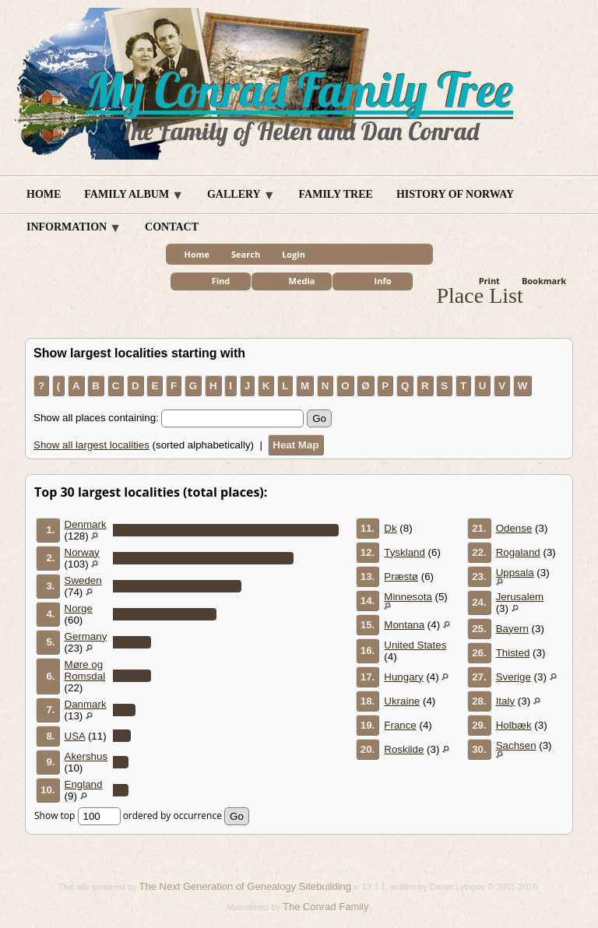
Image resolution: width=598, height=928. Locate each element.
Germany (86, 636)
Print (489, 280)
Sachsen (516, 745)
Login (293, 254)
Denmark (86, 524)
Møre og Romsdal (85, 670)
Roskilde (404, 749)
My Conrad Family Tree (299, 90)
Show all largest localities (91, 445)
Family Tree (336, 194)
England (84, 784)
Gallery (234, 194)
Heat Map (295, 445)
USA (75, 736)
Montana (404, 625)
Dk (390, 528)
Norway (82, 552)
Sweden (83, 580)
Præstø (401, 576)
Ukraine (402, 701)
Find (221, 280)
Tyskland (404, 552)
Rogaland (518, 552)
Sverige (513, 677)
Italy (505, 701)
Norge (79, 608)
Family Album (126, 194)
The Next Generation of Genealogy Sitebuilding (245, 886)
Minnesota (408, 597)
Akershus (86, 756)
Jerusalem (519, 597)
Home (43, 194)
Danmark (86, 704)
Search (245, 254)
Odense (514, 528)
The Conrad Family (326, 906)
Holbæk (514, 725)
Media (302, 280)
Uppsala (515, 572)
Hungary (403, 677)
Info (383, 280)
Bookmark (544, 280)
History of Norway (455, 194)
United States (415, 645)
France (400, 725)
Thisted (513, 653)
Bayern (512, 628)
